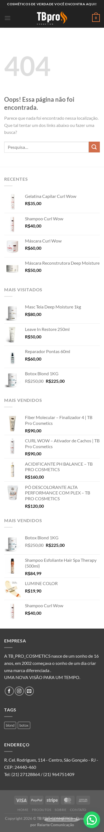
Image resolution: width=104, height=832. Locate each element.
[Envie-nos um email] (29, 691)
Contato (78, 810)
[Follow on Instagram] (19, 691)
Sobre (60, 810)
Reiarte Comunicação (55, 824)
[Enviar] (94, 147)
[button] (91, 819)
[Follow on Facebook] (9, 691)
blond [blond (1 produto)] (10, 725)
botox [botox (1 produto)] (24, 725)
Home (22, 810)
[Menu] (7, 18)
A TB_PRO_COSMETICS (27, 656)
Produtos (41, 810)
